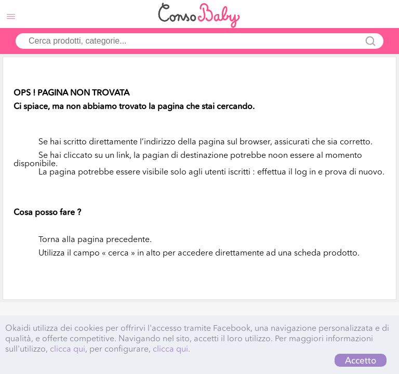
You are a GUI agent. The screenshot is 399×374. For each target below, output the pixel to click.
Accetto (360, 360)
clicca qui (67, 348)
